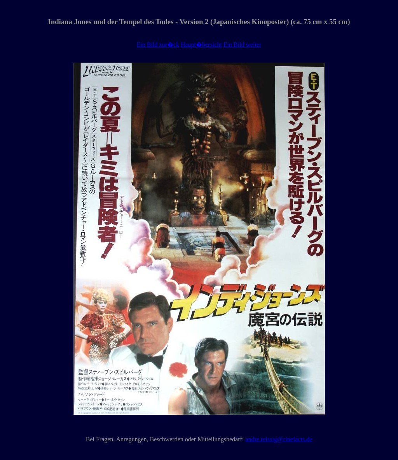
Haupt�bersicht (201, 44)
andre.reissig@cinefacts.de (278, 439)
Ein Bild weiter (242, 44)
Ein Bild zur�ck (158, 44)
